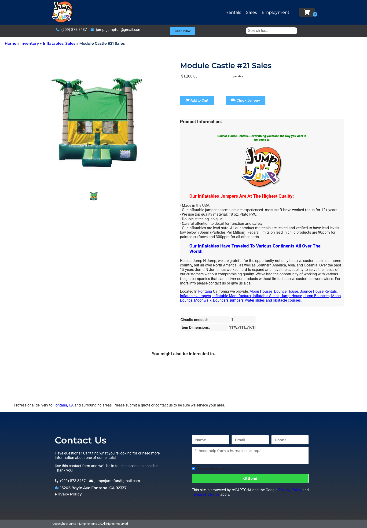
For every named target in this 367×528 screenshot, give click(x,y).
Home (10, 43)
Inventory (29, 43)
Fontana (205, 291)
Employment (275, 12)
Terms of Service (205, 494)
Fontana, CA (63, 405)
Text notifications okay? (217, 469)
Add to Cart (197, 100)
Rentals (233, 12)
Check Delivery (245, 100)
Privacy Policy (68, 494)
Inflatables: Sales (59, 43)
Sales (251, 12)
